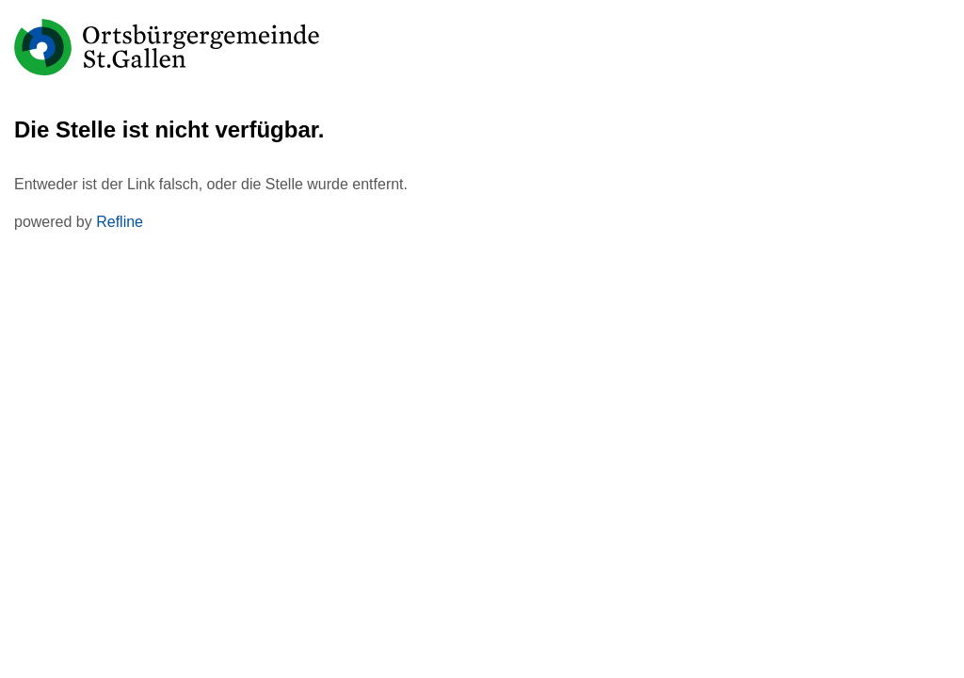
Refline (119, 222)
